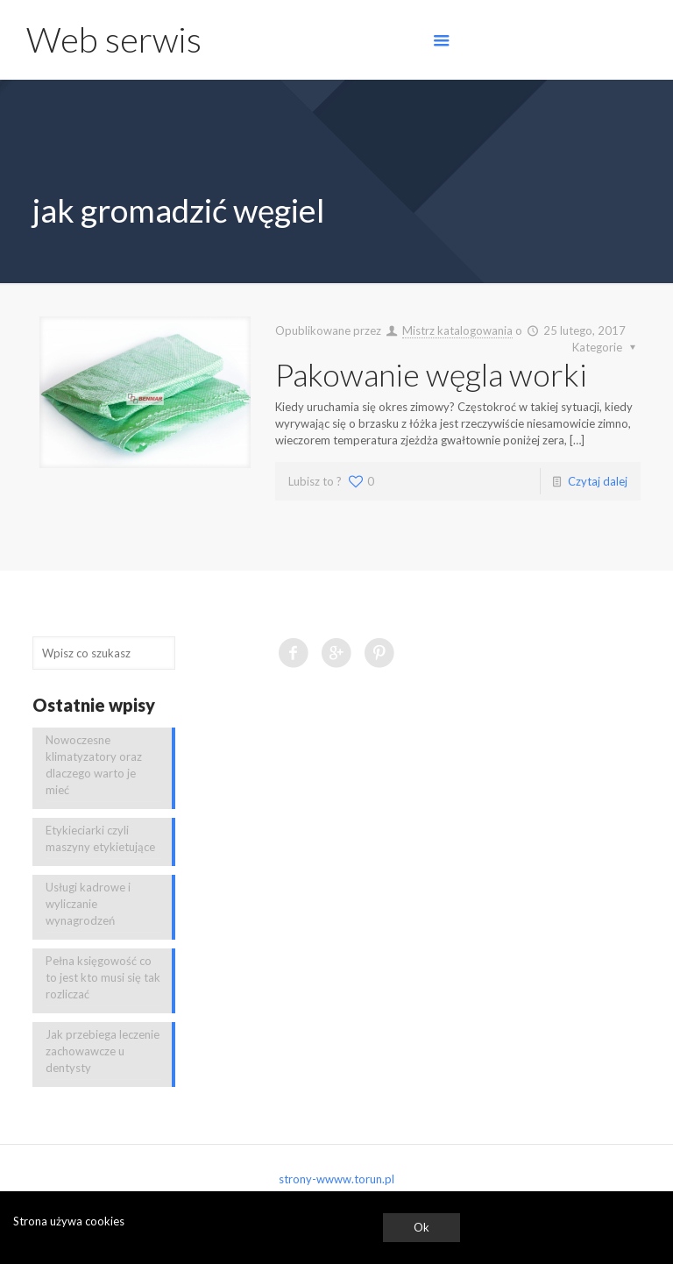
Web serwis (114, 39)
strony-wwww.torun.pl (336, 1179)
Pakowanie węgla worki (431, 374)
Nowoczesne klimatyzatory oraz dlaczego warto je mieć (94, 765)
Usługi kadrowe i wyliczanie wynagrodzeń (88, 903)
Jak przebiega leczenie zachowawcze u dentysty (102, 1051)
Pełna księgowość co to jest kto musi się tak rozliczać (103, 977)
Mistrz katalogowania (457, 330)
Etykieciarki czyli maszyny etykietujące (100, 838)
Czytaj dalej (597, 481)
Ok (421, 1227)
